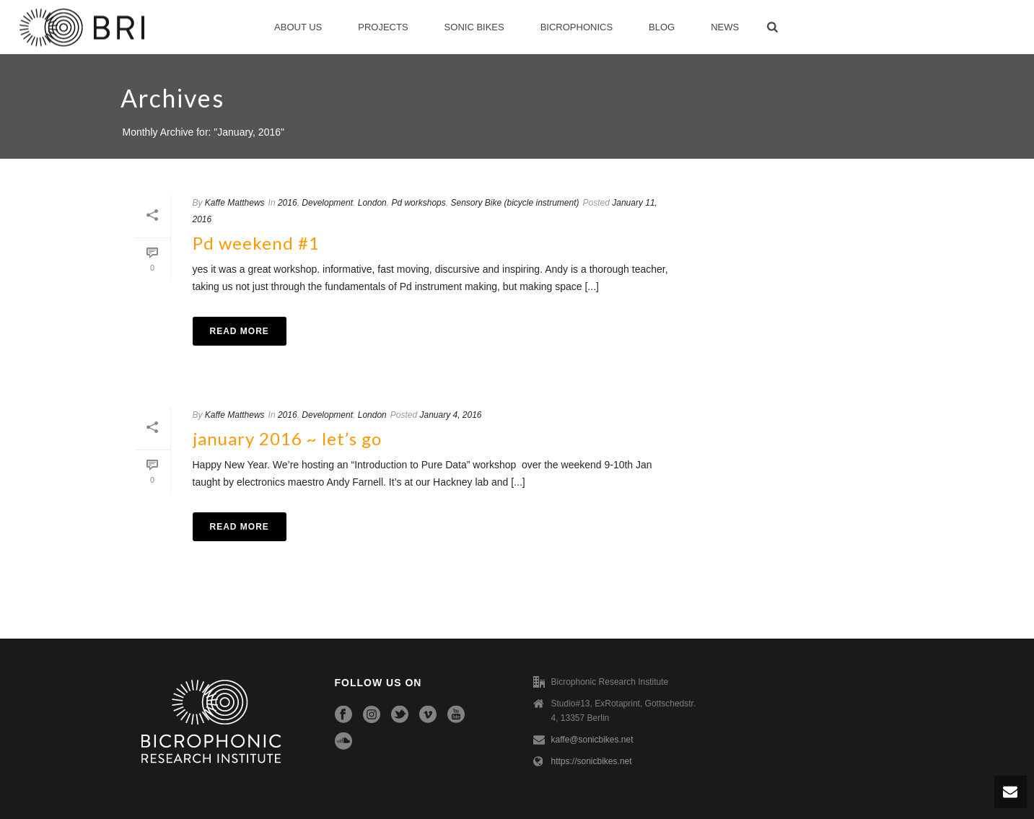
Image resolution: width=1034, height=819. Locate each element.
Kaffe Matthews (235, 203)
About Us (298, 27)
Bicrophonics (576, 27)
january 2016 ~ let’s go (287, 438)
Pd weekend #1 (256, 242)
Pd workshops (418, 203)
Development (327, 203)
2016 (287, 203)
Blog (662, 27)
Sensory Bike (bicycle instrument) (514, 203)
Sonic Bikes (474, 27)
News (725, 27)
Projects (383, 27)
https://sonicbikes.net (591, 761)
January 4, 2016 (450, 415)
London (372, 203)
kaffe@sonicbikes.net (592, 740)
